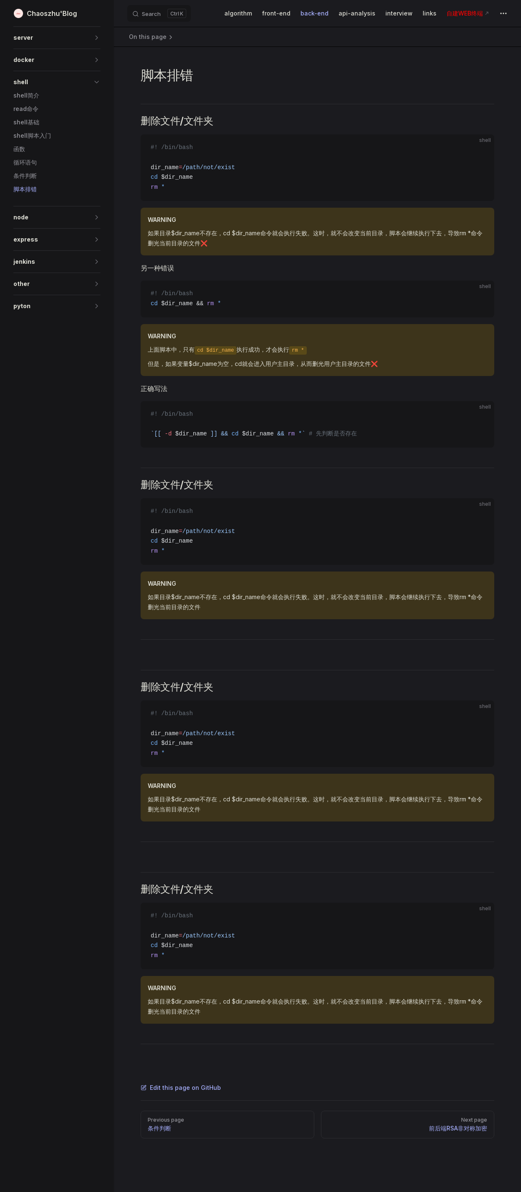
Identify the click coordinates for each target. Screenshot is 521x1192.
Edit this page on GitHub (181, 1087)
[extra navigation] (503, 13)
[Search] (159, 13)
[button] (56, 37)
